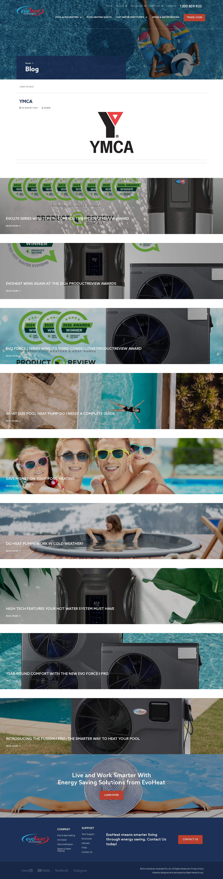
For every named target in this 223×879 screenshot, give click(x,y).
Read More (13, 226)
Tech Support (137, 6)
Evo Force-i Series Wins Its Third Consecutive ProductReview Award (74, 349)
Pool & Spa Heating (66, 836)
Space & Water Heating (165, 17)
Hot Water (62, 840)
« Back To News (26, 87)
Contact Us (171, 6)
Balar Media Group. (195, 873)
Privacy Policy (197, 869)
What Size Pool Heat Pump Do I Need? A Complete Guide (60, 414)
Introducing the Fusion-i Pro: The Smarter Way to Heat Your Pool (73, 739)
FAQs (84, 848)
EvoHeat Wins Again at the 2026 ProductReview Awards (61, 284)
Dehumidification (65, 845)
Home (109, 6)
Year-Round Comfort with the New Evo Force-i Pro (57, 674)
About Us (120, 6)
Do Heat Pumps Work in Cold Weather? (44, 544)
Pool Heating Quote (99, 17)
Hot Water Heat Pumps (130, 17)
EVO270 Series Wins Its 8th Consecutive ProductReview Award (67, 219)
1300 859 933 (191, 6)
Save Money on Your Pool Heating (40, 479)
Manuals (85, 843)
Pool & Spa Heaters (66, 17)
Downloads (155, 6)
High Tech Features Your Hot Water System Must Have (60, 609)
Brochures (87, 839)
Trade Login (194, 17)
